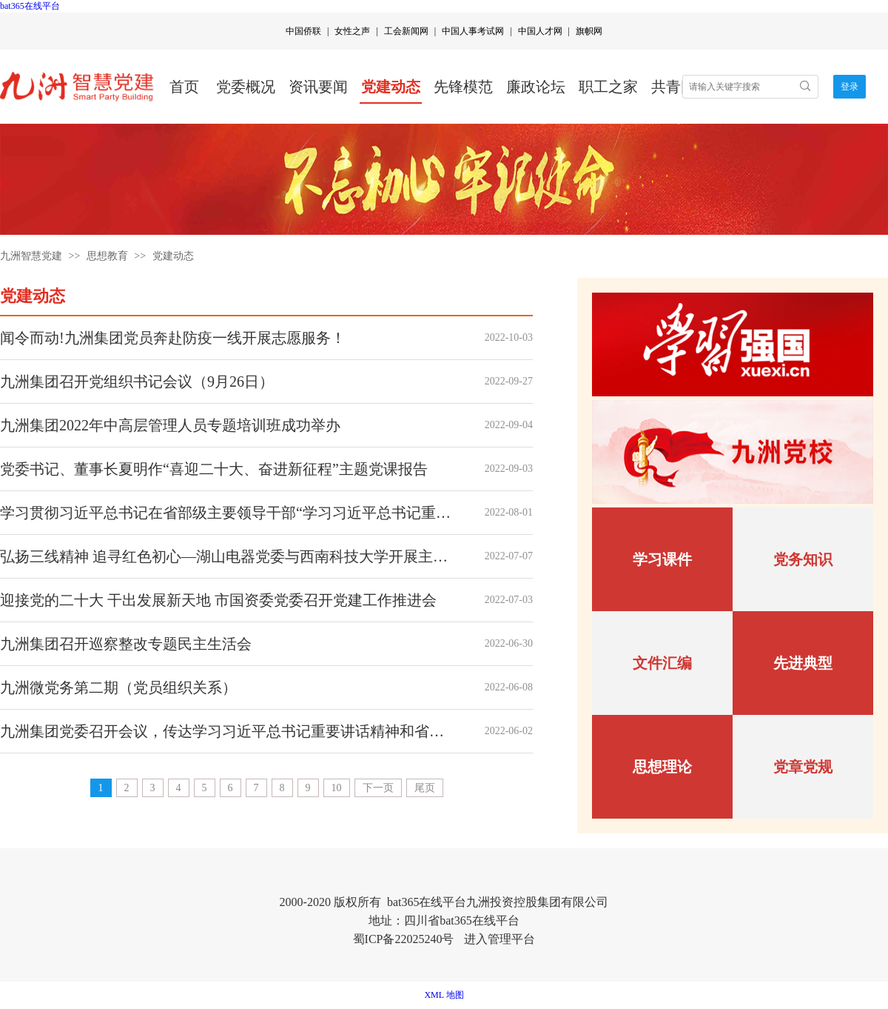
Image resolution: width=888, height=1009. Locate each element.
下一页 (378, 787)
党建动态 (390, 87)
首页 (184, 87)
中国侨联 (303, 31)
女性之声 (352, 31)
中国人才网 (540, 31)
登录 (849, 86)
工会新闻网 (406, 31)
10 (337, 787)
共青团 (673, 87)
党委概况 (245, 87)
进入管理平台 (499, 939)
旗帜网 (589, 31)
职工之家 (608, 87)
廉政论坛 (535, 87)
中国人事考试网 (473, 31)
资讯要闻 (318, 87)
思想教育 (107, 256)
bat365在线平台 (30, 6)
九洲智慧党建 (31, 256)
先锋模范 (463, 87)
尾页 (424, 787)
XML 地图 (443, 995)
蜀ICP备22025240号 (403, 939)
